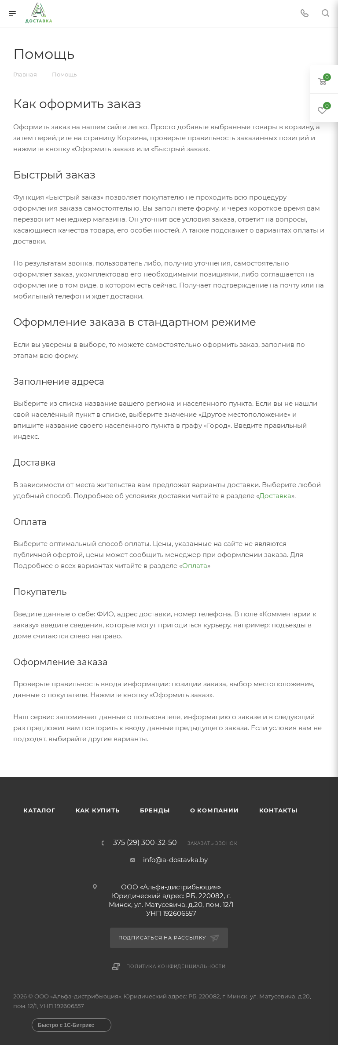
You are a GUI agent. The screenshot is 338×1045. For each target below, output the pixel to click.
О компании (214, 810)
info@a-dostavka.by (175, 860)
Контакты (278, 810)
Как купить (98, 810)
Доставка (275, 496)
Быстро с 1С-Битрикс (66, 1025)
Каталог (39, 810)
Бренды (155, 810)
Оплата (194, 565)
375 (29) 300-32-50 (145, 842)
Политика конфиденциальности (176, 966)
